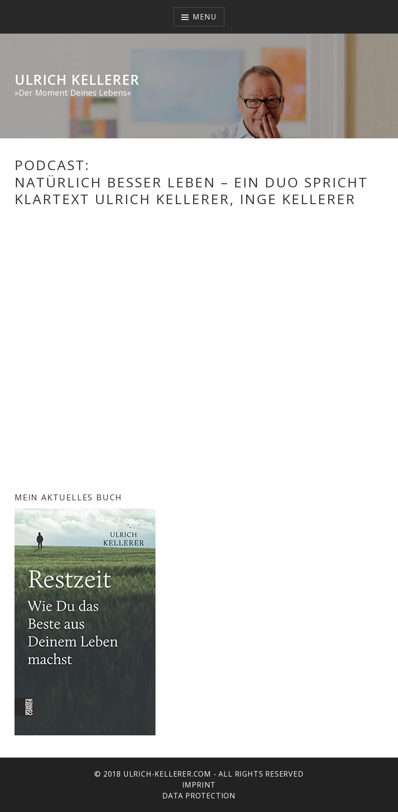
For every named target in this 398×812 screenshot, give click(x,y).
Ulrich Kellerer (77, 79)
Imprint (199, 785)
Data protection (199, 796)
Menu (204, 17)
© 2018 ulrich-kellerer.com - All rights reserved (198, 774)
